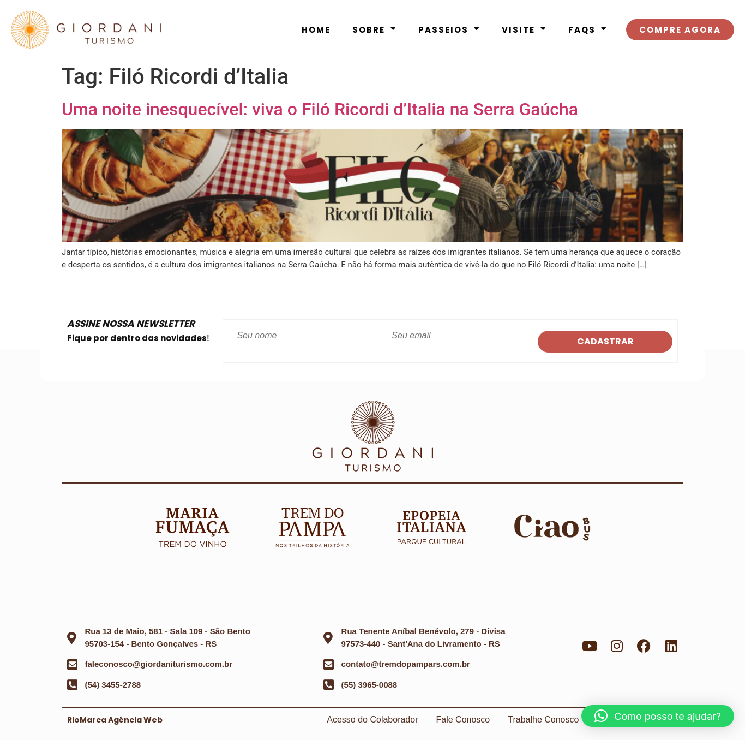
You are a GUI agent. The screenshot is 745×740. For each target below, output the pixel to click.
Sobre (374, 30)
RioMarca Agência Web (115, 719)
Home (316, 29)
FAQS (587, 30)
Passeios (449, 30)
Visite (524, 30)
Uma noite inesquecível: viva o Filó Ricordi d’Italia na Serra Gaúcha (320, 109)
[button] (657, 716)
